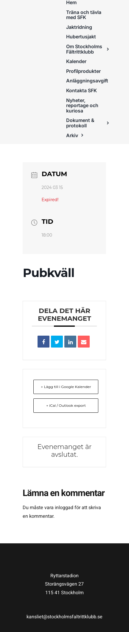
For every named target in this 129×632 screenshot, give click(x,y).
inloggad (64, 507)
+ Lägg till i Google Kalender (66, 386)
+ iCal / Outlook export (66, 405)
